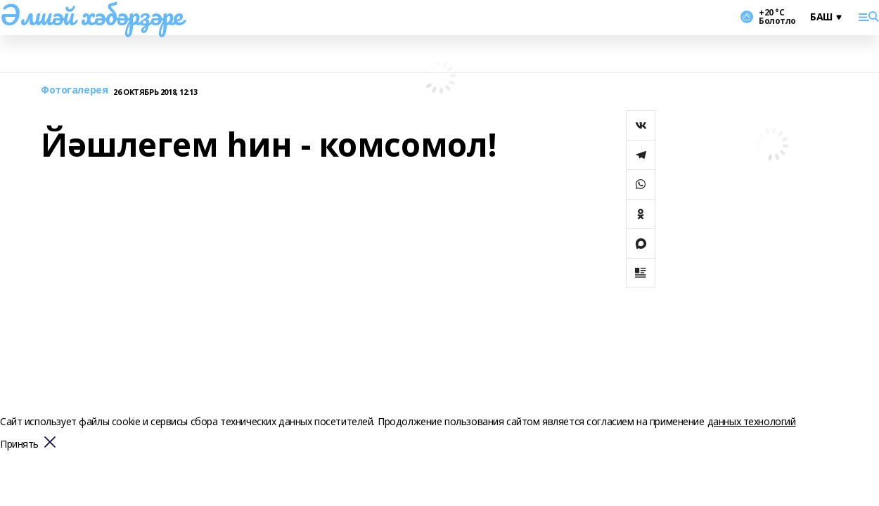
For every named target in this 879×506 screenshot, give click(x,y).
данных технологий (751, 421)
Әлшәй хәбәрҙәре (91, 15)
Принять (19, 444)
